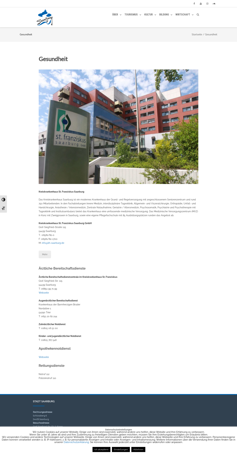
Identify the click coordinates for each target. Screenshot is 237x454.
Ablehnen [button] (138, 449)
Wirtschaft (182, 14)
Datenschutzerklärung (76, 442)
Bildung (164, 14)
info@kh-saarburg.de (53, 243)
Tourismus (131, 14)
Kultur (148, 14)
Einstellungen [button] (121, 449)
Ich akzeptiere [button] (101, 449)
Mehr (45, 254)
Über (115, 14)
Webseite (44, 292)
